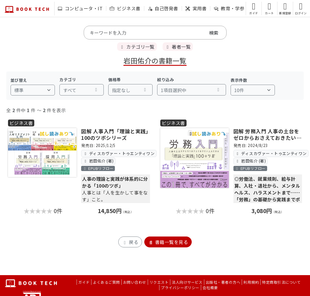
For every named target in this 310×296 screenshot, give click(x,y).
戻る (130, 242)
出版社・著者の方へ (223, 282)
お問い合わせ (134, 282)
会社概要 (210, 287)
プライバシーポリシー (180, 287)
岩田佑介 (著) (98, 161)
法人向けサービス (187, 282)
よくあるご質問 (106, 282)
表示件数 (239, 80)
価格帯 (114, 79)
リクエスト (159, 282)
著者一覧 (178, 46)
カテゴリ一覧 (137, 46)
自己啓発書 (163, 8)
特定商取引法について (281, 282)
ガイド (84, 282)
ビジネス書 (125, 8)
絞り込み (165, 79)
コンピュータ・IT (80, 8)
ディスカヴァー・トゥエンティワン (119, 153)
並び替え (19, 80)
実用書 (196, 8)
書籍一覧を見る (168, 242)
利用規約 (251, 282)
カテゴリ (67, 79)
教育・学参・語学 (236, 8)
